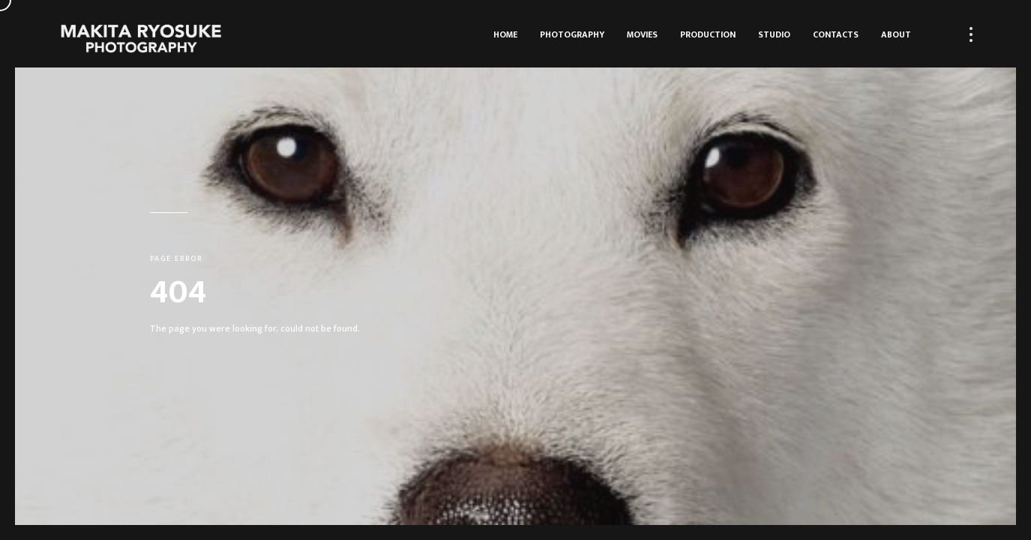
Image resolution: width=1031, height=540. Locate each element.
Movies (642, 34)
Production (708, 34)
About (896, 34)
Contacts (836, 34)
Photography (572, 34)
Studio (774, 34)
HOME (505, 34)
